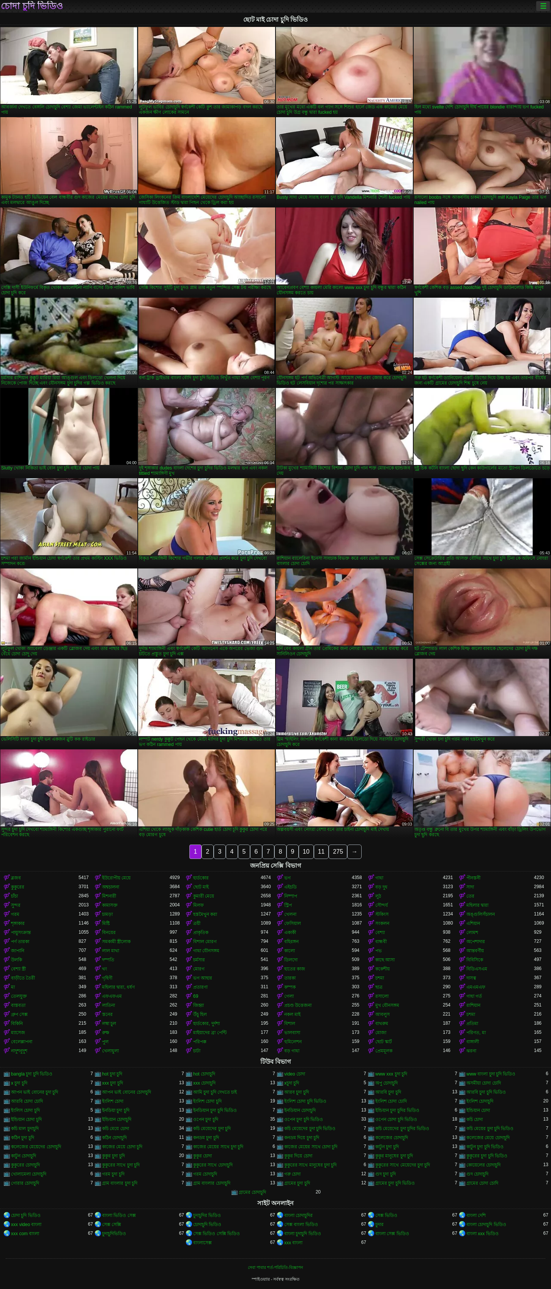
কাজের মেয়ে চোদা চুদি (122, 1146)
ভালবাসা (292, 1032)
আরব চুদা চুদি (296, 1092)
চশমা (379, 978)
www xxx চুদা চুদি (391, 1074)
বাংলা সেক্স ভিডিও (392, 1233)
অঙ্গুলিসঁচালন (480, 914)
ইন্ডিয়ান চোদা (478, 1110)
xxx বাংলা (293, 1242)
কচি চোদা (474, 1119)
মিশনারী (109, 896)
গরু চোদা (292, 1174)
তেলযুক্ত (19, 996)
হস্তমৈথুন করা (205, 914)
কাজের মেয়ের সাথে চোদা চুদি (310, 1146)
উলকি (16, 959)
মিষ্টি (106, 923)
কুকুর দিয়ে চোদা (298, 1156)
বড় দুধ (381, 887)
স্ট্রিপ (288, 905)
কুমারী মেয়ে (203, 896)
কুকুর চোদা (202, 1156)
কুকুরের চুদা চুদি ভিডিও (486, 1156)
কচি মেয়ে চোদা (115, 1128)
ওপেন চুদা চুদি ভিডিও (303, 1119)
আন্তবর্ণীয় (475, 950)
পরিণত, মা (476, 1032)
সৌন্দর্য (381, 905)
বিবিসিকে (474, 959)
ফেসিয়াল (292, 923)
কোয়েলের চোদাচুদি (483, 1165)
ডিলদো (291, 959)
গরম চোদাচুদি (205, 1174)
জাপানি (17, 950)
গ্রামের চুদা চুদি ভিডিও (395, 1183)
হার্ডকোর (201, 878)
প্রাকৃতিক (200, 932)
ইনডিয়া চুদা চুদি (115, 1110)
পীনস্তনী (473, 878)
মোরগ (199, 969)
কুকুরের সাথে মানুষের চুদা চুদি (310, 1165)
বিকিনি (17, 1023)
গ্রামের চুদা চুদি (297, 1183)
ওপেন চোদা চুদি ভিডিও (396, 1119)
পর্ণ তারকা (20, 941)
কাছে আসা (385, 959)
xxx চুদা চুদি (112, 1083)
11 (321, 851)
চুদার (379, 1224)
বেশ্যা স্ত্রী (18, 969)
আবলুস (382, 1014)
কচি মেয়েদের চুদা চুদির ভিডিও (402, 1128)
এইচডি (290, 887)
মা (13, 987)
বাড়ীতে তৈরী (23, 978)
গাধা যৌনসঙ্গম (206, 950)
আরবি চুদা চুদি (388, 1092)
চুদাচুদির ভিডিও (207, 1215)
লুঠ (378, 896)
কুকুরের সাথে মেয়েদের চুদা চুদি (402, 1165)
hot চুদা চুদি (112, 1074)
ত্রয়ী (196, 923)
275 (338, 851)
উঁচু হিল (200, 1014)
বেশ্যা (380, 932)
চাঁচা (14, 896)
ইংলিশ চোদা (112, 1101)
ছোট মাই (201, 887)
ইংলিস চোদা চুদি (25, 1110)
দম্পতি (108, 959)
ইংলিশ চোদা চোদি (391, 1101)
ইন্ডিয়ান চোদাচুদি (116, 1119)
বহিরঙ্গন (291, 941)
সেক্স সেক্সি (111, 1224)
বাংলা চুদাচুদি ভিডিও (302, 1233)
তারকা (290, 978)
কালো (289, 950)
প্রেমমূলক (383, 1050)
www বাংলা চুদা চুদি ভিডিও (490, 1074)
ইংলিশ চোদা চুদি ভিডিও (305, 1101)
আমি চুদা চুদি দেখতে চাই (215, 1092)
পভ (378, 950)
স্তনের (107, 1014)
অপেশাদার (475, 941)
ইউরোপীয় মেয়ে (116, 878)
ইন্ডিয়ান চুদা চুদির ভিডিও (397, 1110)
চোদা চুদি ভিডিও (32, 6)
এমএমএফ (475, 987)
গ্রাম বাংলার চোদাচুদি (211, 1183)
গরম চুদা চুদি (113, 1174)
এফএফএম (112, 996)
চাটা (196, 1050)
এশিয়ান (473, 923)
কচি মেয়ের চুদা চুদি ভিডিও (489, 1128)
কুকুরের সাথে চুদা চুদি (121, 1165)
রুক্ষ (105, 1032)
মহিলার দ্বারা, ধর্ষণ (118, 987)
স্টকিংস (382, 914)
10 (306, 851)
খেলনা (290, 914)
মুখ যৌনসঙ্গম (387, 1005)
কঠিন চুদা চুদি (22, 1137)
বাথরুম (381, 1023)
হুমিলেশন (293, 1041)
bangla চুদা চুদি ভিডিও (31, 1074)
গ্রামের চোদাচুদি (252, 1192)
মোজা (380, 1032)
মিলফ (198, 905)
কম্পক (290, 987)
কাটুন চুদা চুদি (387, 1146)
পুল (105, 1041)
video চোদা (294, 1074)
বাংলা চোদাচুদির (298, 1215)
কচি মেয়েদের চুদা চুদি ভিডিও (309, 1128)
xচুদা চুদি (291, 1083)
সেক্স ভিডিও (386, 1215)
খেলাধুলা (110, 1050)
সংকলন (382, 923)
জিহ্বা (198, 1005)
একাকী (290, 932)
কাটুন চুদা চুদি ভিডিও (485, 1146)
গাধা (379, 878)
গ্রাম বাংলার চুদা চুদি (119, 1183)
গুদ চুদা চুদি (385, 1174)
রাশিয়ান (473, 1005)
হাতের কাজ (294, 969)
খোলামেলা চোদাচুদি (28, 1174)
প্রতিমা (472, 1023)
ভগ (287, 878)
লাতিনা (108, 1005)
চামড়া (107, 914)
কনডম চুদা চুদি (206, 1137)
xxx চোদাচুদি (204, 1083)
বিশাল (289, 1023)
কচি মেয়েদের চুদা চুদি (212, 1128)
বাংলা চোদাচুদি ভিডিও (486, 1224)
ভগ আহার (202, 978)
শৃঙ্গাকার (18, 923)
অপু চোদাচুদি (386, 1083)
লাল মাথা (110, 950)
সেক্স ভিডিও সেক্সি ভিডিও (216, 1233)
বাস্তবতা (18, 1005)
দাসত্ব (471, 978)
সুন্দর (15, 905)
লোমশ (472, 932)
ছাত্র (379, 987)
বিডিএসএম (476, 969)
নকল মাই (292, 1014)
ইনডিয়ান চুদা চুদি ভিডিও (215, 1110)
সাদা (470, 887)
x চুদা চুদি (19, 1083)
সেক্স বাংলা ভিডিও (301, 1224)
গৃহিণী (107, 978)
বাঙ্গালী (472, 1041)
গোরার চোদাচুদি (25, 1183)
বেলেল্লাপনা (21, 1041)
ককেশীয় (382, 969)
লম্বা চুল (109, 1023)
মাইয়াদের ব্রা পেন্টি (210, 1032)
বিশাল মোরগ (205, 941)
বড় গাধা (291, 1050)
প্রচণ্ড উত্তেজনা (298, 1005)
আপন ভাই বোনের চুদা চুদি (34, 1092)
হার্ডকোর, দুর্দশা (206, 1023)
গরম (15, 914)
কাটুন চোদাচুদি (23, 1156)
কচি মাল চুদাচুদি (25, 1128)
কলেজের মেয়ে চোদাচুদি (488, 1137)
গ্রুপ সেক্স (19, 1014)
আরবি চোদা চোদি (27, 1101)
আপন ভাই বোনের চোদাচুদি (126, 1092)
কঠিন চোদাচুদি (114, 1137)
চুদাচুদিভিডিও (114, 1233)
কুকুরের (17, 887)
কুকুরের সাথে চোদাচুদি (213, 1165)
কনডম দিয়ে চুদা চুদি (301, 1137)
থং (104, 969)
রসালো (382, 996)
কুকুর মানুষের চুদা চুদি (394, 1156)
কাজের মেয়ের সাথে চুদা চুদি (218, 1146)
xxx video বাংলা (26, 1224)
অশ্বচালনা (110, 887)
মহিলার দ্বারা (477, 905)
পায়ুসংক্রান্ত (21, 932)
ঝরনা (471, 1050)
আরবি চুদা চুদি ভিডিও (486, 1092)
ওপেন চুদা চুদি (205, 1119)
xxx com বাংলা (25, 1233)
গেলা (289, 996)
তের (470, 896)
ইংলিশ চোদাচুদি (479, 1101)
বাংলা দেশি (476, 1215)
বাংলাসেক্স (202, 1242)
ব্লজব (16, 878)
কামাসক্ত (110, 905)
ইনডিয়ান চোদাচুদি (300, 1110)
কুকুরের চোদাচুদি (25, 1165)
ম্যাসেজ (18, 1032)
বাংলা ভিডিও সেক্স (119, 1215)
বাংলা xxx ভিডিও (482, 1233)
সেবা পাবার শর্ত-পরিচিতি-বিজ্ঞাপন (275, 1267)
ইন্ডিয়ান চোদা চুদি (26, 1119)
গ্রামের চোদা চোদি (482, 1183)
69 (195, 996)
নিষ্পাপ (290, 896)
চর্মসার (199, 959)
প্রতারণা (200, 987)
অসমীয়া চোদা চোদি (483, 1083)
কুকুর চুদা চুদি (113, 1156)
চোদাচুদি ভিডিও (207, 1224)
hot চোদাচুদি (204, 1074)
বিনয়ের (109, 932)
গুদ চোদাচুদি (477, 1174)
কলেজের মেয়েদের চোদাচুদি (36, 1146)
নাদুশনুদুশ (19, 1050)
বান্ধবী (381, 941)
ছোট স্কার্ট (383, 1041)
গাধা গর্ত (474, 996)
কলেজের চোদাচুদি (391, 1137)
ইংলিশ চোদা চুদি (207, 1101)
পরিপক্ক (199, 1041)
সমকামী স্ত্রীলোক (116, 941)
